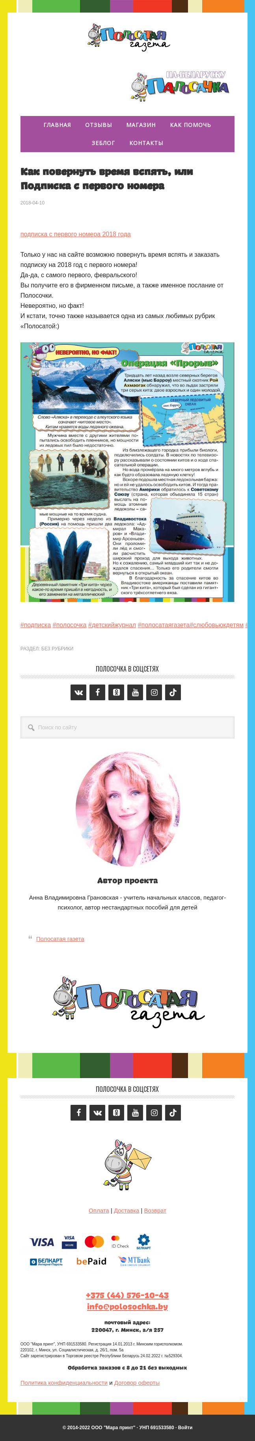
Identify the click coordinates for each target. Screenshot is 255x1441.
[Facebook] (97, 692)
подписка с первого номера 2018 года (75, 234)
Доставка (126, 1210)
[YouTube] (135, 692)
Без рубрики (57, 648)
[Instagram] (154, 692)
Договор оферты (137, 1382)
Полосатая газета (127, 36)
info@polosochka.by (127, 1307)
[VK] (78, 692)
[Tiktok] (173, 692)
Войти (185, 1427)
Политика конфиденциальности (64, 1382)
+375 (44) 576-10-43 (127, 1295)
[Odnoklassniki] (116, 692)
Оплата (99, 1210)
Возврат (155, 1210)
